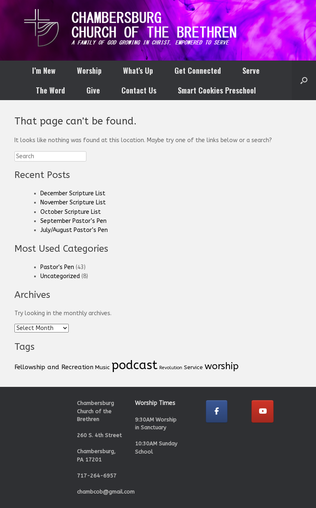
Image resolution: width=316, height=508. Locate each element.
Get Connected (197, 70)
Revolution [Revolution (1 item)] (170, 367)
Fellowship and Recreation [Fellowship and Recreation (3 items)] (53, 367)
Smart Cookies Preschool (217, 90)
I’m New (44, 70)
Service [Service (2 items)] (193, 367)
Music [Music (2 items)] (102, 367)
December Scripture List (72, 193)
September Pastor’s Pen (73, 221)
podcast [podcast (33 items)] (135, 365)
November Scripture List (73, 202)
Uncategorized (60, 276)
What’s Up (138, 70)
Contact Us (138, 90)
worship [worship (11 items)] (221, 366)
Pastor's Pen (57, 267)
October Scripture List (70, 211)
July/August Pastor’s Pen (74, 230)
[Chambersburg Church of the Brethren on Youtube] (262, 411)
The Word (50, 90)
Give (93, 90)
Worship (89, 70)
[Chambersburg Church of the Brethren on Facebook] (217, 411)
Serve (251, 70)
